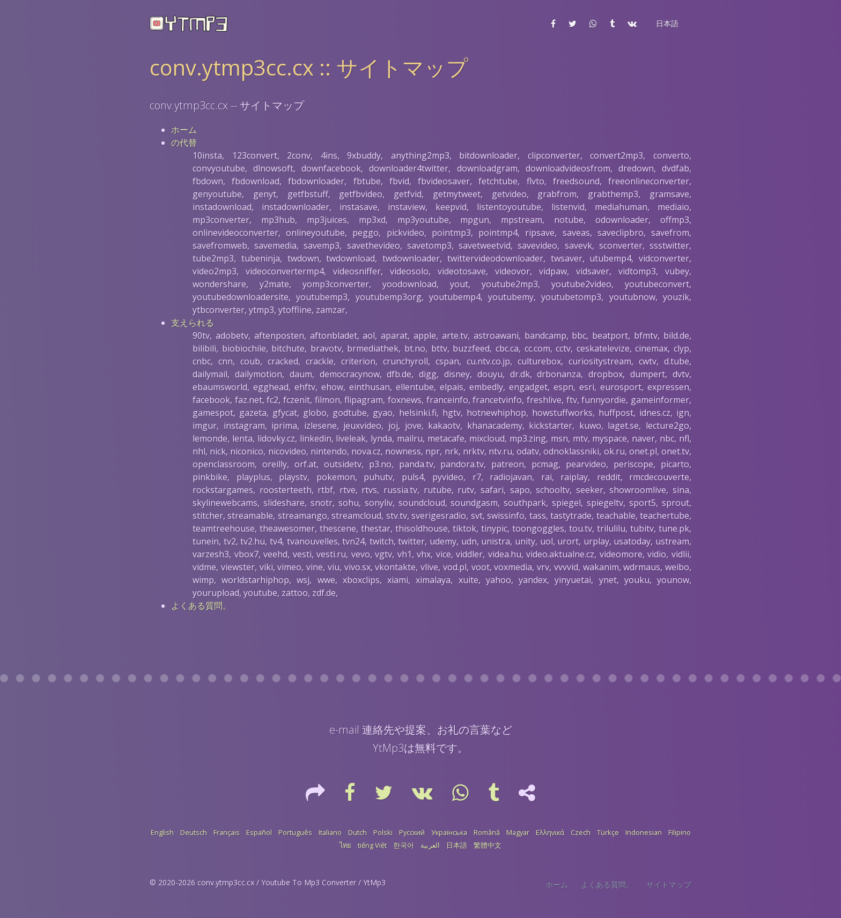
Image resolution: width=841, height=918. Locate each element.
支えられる (192, 323)
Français (226, 832)
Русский (412, 832)
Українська (449, 832)
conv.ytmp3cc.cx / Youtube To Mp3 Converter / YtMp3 (291, 882)
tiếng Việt (372, 845)
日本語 (456, 845)
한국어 (403, 845)
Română (487, 832)
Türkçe (608, 832)
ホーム (184, 130)
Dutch (357, 832)
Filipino (679, 832)
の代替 (184, 142)
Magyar (517, 832)
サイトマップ (668, 884)
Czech (581, 832)
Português (295, 832)
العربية (430, 845)
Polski (383, 832)
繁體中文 (487, 845)
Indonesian (643, 832)
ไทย (345, 845)
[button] (666, 23)
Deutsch (193, 832)
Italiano (330, 832)
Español (259, 832)
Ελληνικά (550, 832)
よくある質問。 (201, 605)
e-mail (344, 729)
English (162, 832)
